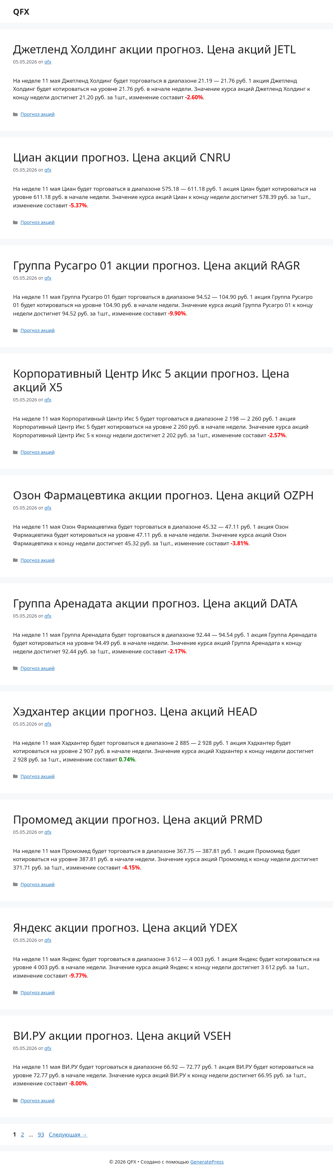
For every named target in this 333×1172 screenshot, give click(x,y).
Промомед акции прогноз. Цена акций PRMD (138, 819)
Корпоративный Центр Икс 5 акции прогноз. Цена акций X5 (151, 380)
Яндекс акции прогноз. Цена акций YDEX (125, 927)
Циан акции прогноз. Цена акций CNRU (122, 157)
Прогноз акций (37, 114)
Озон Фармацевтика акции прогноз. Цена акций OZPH (163, 495)
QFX (21, 11)
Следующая (68, 1134)
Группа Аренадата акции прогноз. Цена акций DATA (155, 603)
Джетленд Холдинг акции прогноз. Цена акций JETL (154, 49)
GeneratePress (207, 1161)
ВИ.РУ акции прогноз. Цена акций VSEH (122, 1035)
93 (41, 1134)
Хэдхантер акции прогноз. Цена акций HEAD (135, 711)
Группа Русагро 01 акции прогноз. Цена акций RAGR (156, 265)
